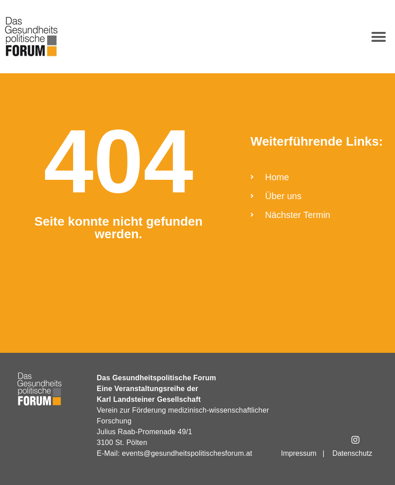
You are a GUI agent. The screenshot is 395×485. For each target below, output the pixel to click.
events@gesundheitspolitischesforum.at (187, 453)
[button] (379, 37)
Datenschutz (352, 453)
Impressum (298, 453)
